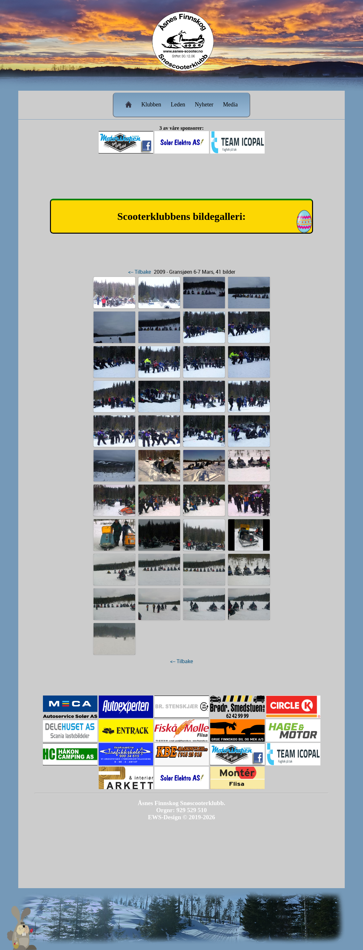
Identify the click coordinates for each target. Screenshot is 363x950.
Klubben (151, 104)
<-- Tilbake (139, 271)
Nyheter (204, 104)
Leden (178, 104)
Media (230, 104)
